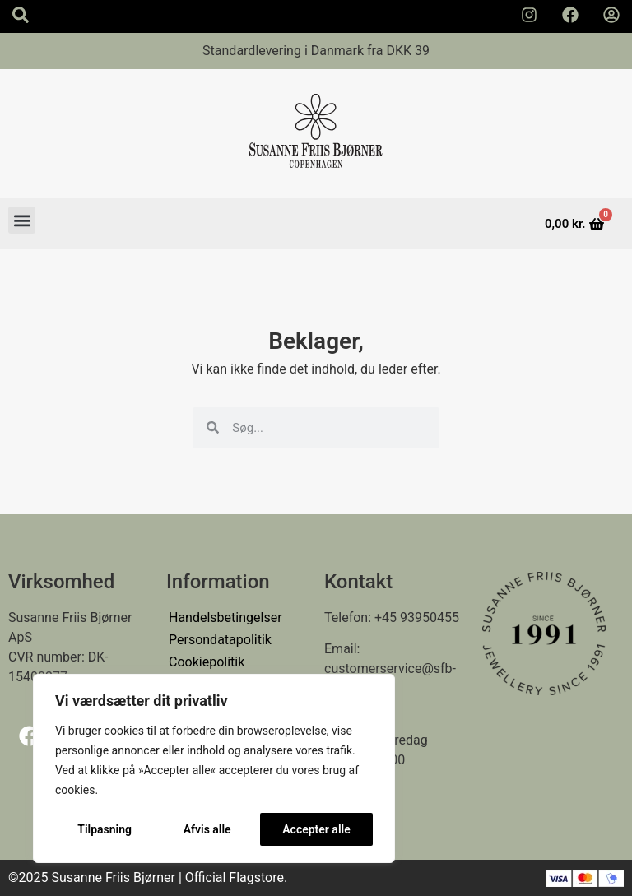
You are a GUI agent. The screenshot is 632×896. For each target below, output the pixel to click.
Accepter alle (316, 829)
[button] (21, 220)
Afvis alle (207, 829)
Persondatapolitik (220, 640)
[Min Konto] (611, 15)
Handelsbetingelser (225, 617)
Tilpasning (104, 829)
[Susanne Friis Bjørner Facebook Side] (570, 15)
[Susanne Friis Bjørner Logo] (316, 134)
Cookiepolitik (206, 662)
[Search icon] (20, 15)
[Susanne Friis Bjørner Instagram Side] (529, 15)
